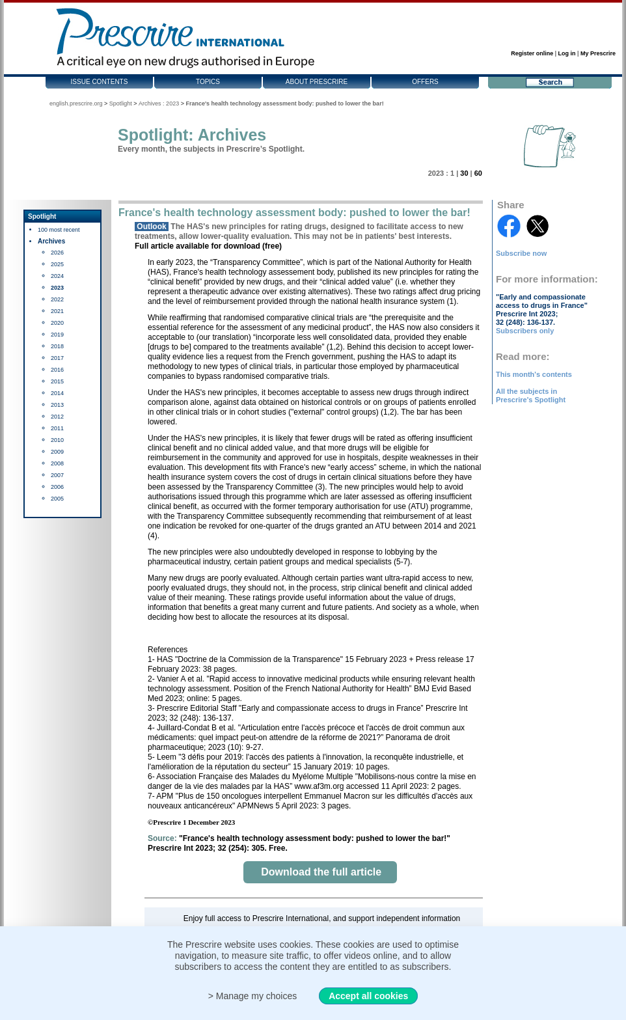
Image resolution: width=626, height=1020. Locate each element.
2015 (57, 381)
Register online (532, 53)
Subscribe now (521, 253)
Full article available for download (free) (208, 246)
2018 (57, 346)
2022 (57, 299)
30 (464, 173)
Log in (567, 53)
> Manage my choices (252, 996)
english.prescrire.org (76, 103)
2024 (57, 276)
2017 (57, 358)
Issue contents (99, 81)
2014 (57, 393)
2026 (57, 252)
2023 (57, 287)
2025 (57, 264)
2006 (57, 487)
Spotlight (120, 103)
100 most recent (59, 230)
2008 (57, 463)
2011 (57, 428)
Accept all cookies (368, 996)
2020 (57, 323)
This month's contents (534, 374)
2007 (57, 475)
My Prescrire (598, 53)
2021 (57, 311)
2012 (57, 416)
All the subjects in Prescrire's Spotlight (530, 395)
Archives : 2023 (159, 103)
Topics (208, 81)
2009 (57, 451)
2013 (57, 405)
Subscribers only (525, 331)
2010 (57, 440)
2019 (57, 334)
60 (478, 173)
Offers (425, 81)
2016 (57, 369)
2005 (57, 498)
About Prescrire (316, 81)
